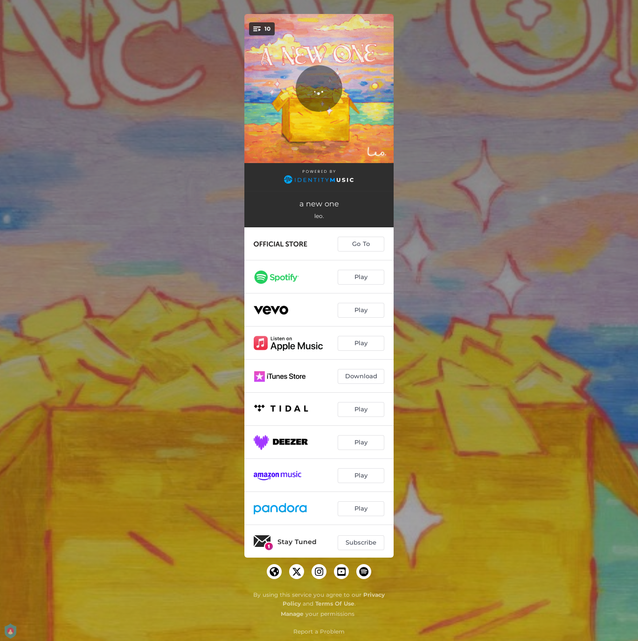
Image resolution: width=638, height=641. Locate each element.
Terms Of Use (334, 603)
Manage (292, 613)
